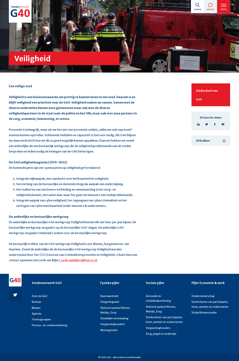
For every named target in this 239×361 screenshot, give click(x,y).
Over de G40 (39, 296)
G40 (199, 99)
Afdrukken (203, 140)
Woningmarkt (109, 330)
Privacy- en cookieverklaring (49, 325)
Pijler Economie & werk (208, 283)
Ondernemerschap (203, 296)
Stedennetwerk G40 (47, 283)
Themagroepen (41, 319)
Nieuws (36, 308)
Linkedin (198, 124)
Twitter (206, 124)
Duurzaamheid (109, 296)
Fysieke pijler (110, 283)
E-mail (223, 124)
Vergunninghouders (112, 324)
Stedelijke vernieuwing (114, 318)
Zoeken (197, 9)
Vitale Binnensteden (204, 312)
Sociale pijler (155, 283)
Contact (210, 9)
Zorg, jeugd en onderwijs (161, 333)
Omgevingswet (109, 302)
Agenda (36, 313)
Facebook (214, 124)
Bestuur (36, 302)
